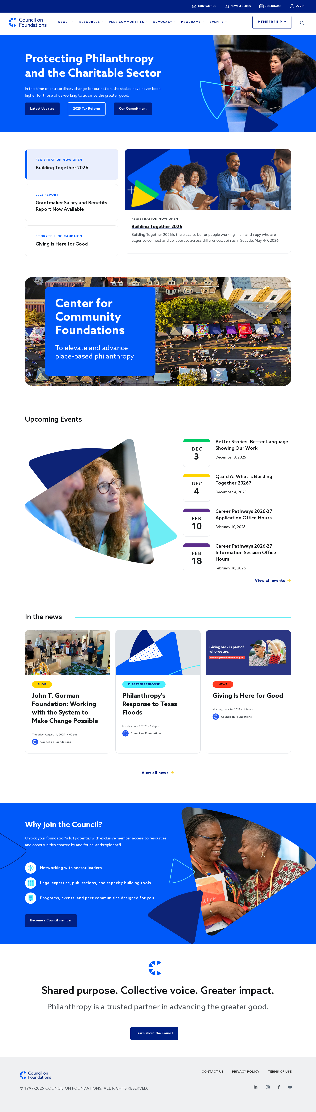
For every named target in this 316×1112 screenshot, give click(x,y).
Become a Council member (51, 920)
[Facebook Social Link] (279, 1087)
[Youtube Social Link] (290, 1087)
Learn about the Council (154, 1033)
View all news (155, 773)
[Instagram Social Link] (268, 1087)
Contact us (207, 6)
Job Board (273, 6)
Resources (90, 22)
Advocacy (163, 22)
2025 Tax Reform (86, 109)
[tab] (71, 164)
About (65, 22)
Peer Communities (127, 22)
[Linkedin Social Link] (255, 1087)
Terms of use (280, 1072)
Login (300, 6)
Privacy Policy (246, 1072)
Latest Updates (42, 109)
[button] (302, 22)
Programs (191, 22)
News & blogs (241, 6)
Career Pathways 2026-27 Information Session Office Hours (245, 553)
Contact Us (213, 1072)
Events (217, 22)
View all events (270, 580)
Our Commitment (133, 109)
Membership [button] (270, 22)
